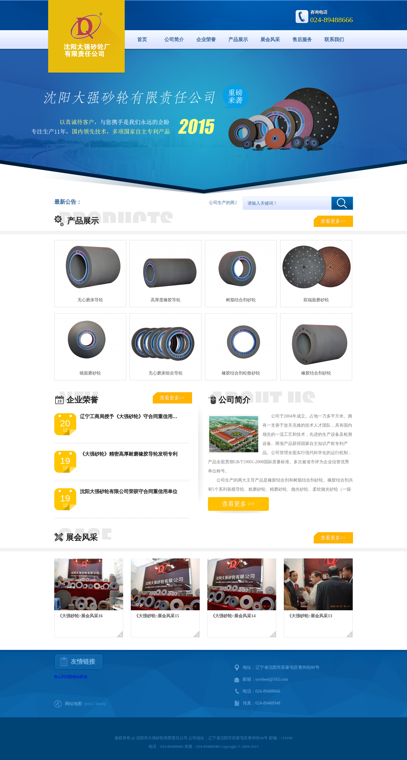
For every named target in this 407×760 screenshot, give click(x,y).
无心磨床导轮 (90, 300)
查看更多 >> (238, 503)
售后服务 (302, 39)
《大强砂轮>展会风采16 (80, 616)
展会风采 (270, 39)
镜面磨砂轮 (90, 373)
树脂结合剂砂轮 (241, 300)
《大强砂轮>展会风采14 (233, 616)
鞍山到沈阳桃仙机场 (70, 677)
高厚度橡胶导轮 (165, 300)
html (100, 703)
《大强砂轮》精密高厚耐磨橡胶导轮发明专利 (128, 454)
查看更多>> (333, 221)
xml (89, 703)
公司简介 (174, 39)
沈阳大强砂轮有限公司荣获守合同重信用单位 (128, 491)
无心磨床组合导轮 (165, 373)
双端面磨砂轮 (316, 300)
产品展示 (238, 39)
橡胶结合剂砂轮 (316, 373)
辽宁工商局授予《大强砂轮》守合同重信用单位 (131, 416)
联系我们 (334, 39)
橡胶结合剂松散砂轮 (241, 373)
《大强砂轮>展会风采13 (309, 616)
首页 (142, 39)
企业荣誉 (206, 39)
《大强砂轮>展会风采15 (156, 616)
